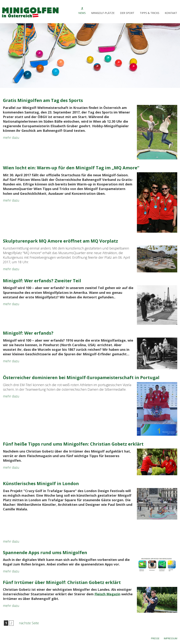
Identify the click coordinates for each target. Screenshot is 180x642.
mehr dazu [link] (11, 137)
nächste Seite (29, 623)
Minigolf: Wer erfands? (28, 333)
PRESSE (155, 638)
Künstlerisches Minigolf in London (41, 483)
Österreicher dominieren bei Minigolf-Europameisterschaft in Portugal (81, 377)
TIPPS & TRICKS (149, 13)
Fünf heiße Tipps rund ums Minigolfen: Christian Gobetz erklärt (73, 444)
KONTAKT (171, 13)
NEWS (82, 13)
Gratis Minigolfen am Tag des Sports (43, 100)
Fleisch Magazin (107, 594)
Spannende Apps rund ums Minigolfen (45, 552)
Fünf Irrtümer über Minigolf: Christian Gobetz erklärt (62, 582)
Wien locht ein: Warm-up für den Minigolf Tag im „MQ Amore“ (71, 168)
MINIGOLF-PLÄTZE (102, 13)
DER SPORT (127, 13)
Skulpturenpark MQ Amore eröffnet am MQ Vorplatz (60, 241)
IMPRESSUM (170, 638)
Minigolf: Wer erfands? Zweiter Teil (42, 281)
